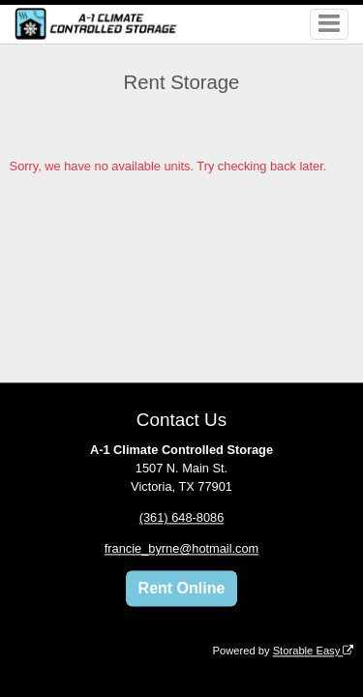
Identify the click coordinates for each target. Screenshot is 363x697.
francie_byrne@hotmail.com (182, 549)
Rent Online (182, 588)
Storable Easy (313, 650)
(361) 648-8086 (182, 518)
